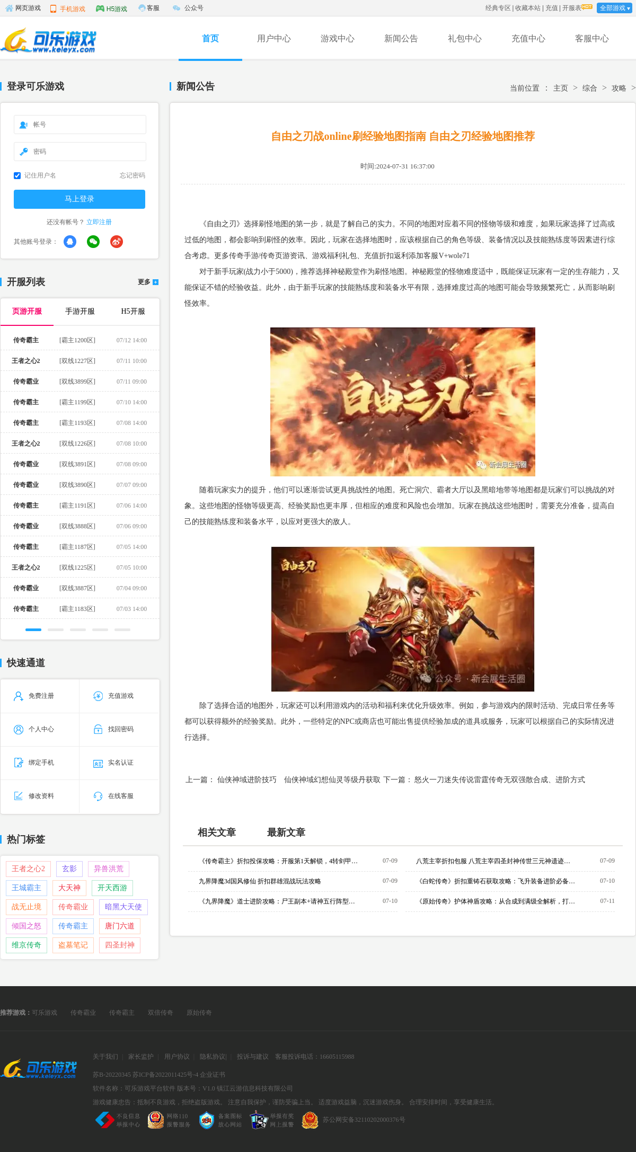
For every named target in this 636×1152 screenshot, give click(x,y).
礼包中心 (465, 38)
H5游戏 (111, 8)
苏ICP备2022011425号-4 (165, 1074)
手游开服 (80, 311)
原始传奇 (199, 1012)
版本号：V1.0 (196, 1088)
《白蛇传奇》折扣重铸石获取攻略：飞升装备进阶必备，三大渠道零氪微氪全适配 (495, 881)
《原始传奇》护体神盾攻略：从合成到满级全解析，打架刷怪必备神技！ (495, 901)
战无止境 (26, 907)
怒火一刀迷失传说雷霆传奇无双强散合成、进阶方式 (499, 780)
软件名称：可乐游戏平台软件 (134, 1088)
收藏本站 (528, 8)
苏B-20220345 (112, 1074)
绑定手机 (34, 762)
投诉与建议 (253, 1056)
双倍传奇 (160, 1012)
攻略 (619, 88)
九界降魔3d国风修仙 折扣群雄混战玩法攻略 (260, 881)
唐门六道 (120, 926)
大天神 (69, 888)
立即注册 (99, 222)
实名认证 (113, 762)
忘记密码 (132, 175)
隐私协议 (212, 1056)
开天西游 (112, 888)
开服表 (571, 8)
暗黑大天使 (123, 907)
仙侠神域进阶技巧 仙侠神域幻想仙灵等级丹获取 (299, 780)
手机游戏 (67, 8)
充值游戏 (113, 695)
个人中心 (34, 729)
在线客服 (113, 796)
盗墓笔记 (73, 945)
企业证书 (212, 1074)
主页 (560, 88)
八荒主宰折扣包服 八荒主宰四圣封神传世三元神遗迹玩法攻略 (495, 861)
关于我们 (105, 1056)
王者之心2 (28, 869)
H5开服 (133, 311)
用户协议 (177, 1056)
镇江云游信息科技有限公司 (255, 1088)
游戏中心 (338, 38)
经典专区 (498, 8)
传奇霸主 (73, 926)
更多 (144, 282)
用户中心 (274, 38)
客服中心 (592, 38)
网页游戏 (23, 8)
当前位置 (525, 88)
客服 (153, 8)
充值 (551, 8)
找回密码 (113, 729)
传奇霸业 (73, 907)
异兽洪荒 (108, 869)
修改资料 (34, 796)
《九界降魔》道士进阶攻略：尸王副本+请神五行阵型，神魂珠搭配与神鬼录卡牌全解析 (278, 901)
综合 (589, 88)
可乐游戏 (44, 1012)
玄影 (69, 869)
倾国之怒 (26, 926)
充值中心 (528, 38)
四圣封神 (120, 945)
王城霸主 (26, 888)
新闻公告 (401, 38)
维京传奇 (26, 945)
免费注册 (34, 695)
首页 (210, 38)
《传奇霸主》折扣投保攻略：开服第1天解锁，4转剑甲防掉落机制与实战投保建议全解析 (278, 861)
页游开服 (27, 311)
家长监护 (141, 1056)
